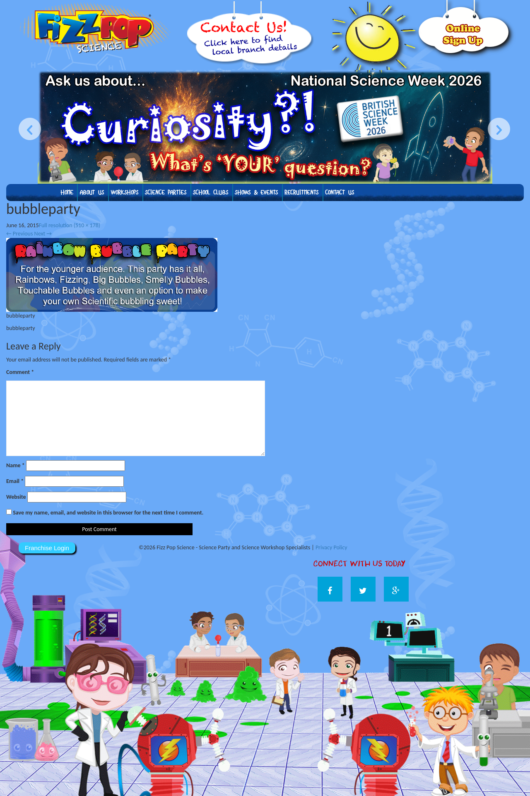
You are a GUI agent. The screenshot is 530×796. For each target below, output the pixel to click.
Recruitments (301, 193)
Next (43, 233)
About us (92, 193)
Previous (19, 233)
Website (16, 496)
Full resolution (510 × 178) (70, 225)
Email (15, 481)
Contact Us (339, 193)
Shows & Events (256, 193)
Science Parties (165, 193)
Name (15, 465)
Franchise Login (47, 547)
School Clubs (210, 193)
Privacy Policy (331, 547)
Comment (20, 372)
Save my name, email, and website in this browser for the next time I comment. (108, 512)
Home (66, 193)
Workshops (124, 193)
